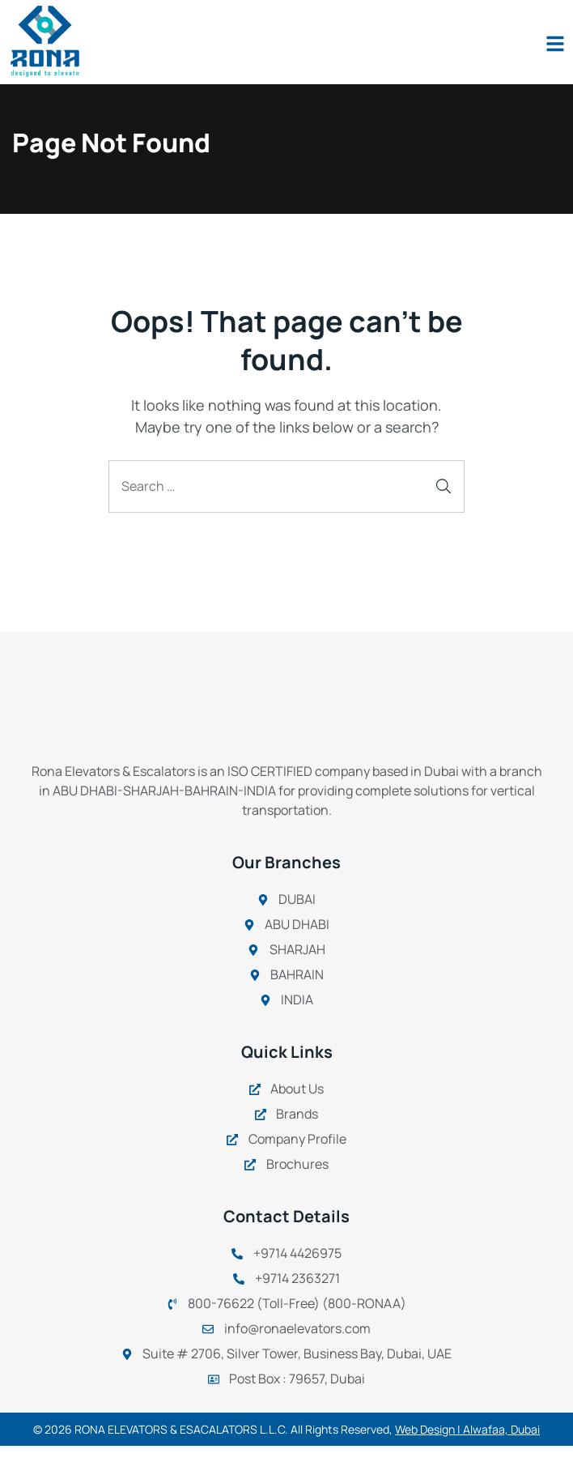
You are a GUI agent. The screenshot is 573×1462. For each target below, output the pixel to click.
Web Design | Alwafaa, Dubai (467, 1429)
